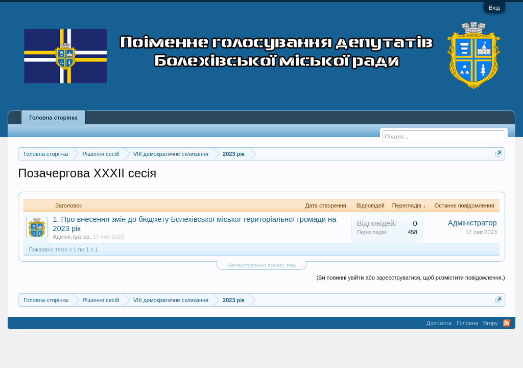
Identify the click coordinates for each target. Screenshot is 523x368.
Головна (467, 323)
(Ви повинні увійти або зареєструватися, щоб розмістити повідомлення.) (410, 277)
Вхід (494, 8)
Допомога (438, 323)
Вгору (490, 323)
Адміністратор (71, 237)
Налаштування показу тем (261, 265)
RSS (506, 323)
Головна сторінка (53, 117)
